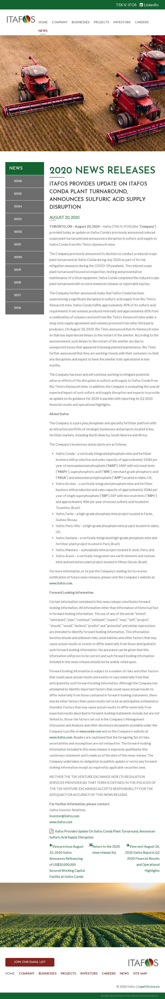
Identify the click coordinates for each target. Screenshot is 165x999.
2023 (18, 219)
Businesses (81, 22)
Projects (101, 22)
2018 (17, 282)
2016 (17, 308)
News (42, 31)
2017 (17, 295)
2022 (18, 232)
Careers (142, 22)
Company (59, 22)
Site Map (140, 973)
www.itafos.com (60, 583)
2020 (18, 257)
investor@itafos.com (64, 816)
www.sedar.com (90, 731)
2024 (18, 206)
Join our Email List (30, 962)
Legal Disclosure (149, 986)
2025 (18, 194)
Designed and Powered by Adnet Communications (130, 995)
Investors (122, 22)
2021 (17, 244)
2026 (18, 181)
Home (43, 22)
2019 (17, 270)
